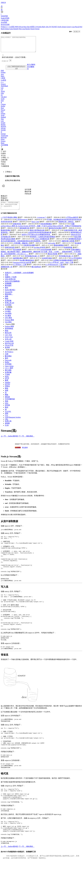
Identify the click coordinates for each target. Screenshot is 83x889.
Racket (27, 29)
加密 (6, 395)
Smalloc (7, 387)
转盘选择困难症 (46, 228)
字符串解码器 (10, 403)
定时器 (7, 410)
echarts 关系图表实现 (41, 243)
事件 (6, 292)
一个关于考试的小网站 (9, 222)
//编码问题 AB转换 (68, 245)
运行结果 (28, 192)
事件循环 (8, 290)
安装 (6, 279)
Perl (81, 27)
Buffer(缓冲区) (10, 294)
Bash (3, 29)
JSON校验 (4, 148)
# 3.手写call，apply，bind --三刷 (61, 267)
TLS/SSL (8, 416)
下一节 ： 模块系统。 (27, 441)
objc (47, 27)
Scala (11, 29)
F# (50, 27)
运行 (3, 154)
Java (2, 77)
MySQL (3, 129)
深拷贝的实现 (10, 252)
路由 (6, 303)
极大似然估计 (36, 271)
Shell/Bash (4, 89)
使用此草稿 (9, 183)
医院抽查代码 (24, 233)
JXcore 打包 (9, 350)
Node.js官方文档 (11, 354)
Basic (3, 146)
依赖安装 (5, 169)
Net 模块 (8, 320)
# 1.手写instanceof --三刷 (54, 269)
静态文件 (8, 337)
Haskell (16, 29)
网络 (6, 399)
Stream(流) (8, 296)
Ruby (44, 27)
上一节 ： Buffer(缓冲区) (9, 441)
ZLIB (7, 430)
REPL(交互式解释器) (12, 286)
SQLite (20, 27)
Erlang (7, 29)
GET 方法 (8, 339)
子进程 (7, 379)
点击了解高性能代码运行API (16, 70)
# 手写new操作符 (72, 222)
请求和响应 (9, 333)
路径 (6, 412)
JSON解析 (30, 70)
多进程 (7, 352)
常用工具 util (9, 307)
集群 (6, 385)
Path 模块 (8, 318)
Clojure (3, 107)
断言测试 (8, 361)
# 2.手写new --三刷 (19, 269)
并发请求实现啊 (29, 250)
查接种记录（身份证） (66, 226)
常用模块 (8, 314)
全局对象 (8, 305)
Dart (28, 27)
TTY (6, 420)
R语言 (32, 27)
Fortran (37, 29)
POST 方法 (9, 341)
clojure (64, 27)
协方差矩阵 (17, 254)
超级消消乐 (17, 228)
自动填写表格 (47, 263)
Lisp (23, 29)
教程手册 (28, 195)
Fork (3, 159)
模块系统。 (9, 299)
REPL (7, 381)
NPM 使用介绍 (10, 284)
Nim (20, 29)
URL (6, 424)
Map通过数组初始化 (27, 265)
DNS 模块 (8, 322)
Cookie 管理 (9, 346)
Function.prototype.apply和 (22, 267)
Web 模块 (8, 326)
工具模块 (9, 311)
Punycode (8, 365)
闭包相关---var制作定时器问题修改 (42, 241)
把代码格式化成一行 (32, 260)
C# (36, 27)
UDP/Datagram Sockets (13, 422)
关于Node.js (9, 356)
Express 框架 (10, 329)
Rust (25, 27)
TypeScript (4, 139)
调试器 (7, 401)
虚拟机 (7, 428)
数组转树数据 (59, 250)
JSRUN (3, 2)
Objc (2, 96)
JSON (3, 94)
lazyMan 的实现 (39, 252)
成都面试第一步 (6, 271)
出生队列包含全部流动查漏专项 (39, 237)
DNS (6, 408)
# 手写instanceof (22, 224)
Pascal (77, 27)
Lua (73, 27)
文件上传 (8, 344)
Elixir (3, 142)
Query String (9, 371)
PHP (16, 27)
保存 (3, 157)
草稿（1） (5, 160)
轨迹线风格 (68, 252)
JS (28, 72)
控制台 (7, 391)
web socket (51, 248)
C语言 (3, 81)
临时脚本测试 (18, 263)
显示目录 (4, 273)
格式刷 (4, 163)
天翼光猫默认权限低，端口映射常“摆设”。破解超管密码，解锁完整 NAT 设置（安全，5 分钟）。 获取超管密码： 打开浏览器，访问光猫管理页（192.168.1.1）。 (41, 256)
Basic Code (35, 226)
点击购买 (18, 452)
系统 (6, 406)
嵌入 (3, 167)
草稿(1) (8, 175)
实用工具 (8, 426)
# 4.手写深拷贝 (76, 263)
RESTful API (9, 348)
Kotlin (39, 27)
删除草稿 (17, 183)
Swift (60, 27)
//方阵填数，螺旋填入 (21, 248)
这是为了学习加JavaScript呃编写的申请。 (37, 239)
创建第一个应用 (10, 281)
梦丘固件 (25, 452)
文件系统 (8, 309)
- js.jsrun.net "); (41, 222)
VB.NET (54, 27)
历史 (3, 165)
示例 (6, 358)
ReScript (4, 140)
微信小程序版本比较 (37, 235)
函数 (6, 301)
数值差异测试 (6, 235)
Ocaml (3, 126)
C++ (7, 27)
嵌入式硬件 (31, 67)
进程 (6, 418)
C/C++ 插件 (9, 372)
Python (3, 27)
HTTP (7, 383)
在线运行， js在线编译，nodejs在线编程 (19, 277)
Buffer (7, 367)
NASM (3, 133)
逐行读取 (8, 375)
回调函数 (8, 288)
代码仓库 (28, 197)
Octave (3, 144)
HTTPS (7, 389)
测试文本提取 (52, 258)
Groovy (69, 27)
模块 (6, 393)
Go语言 (12, 27)
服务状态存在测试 (55, 233)
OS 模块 (8, 316)
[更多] (63, 271)
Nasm (32, 29)
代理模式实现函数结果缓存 (63, 265)
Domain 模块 (9, 324)
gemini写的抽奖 (46, 254)
